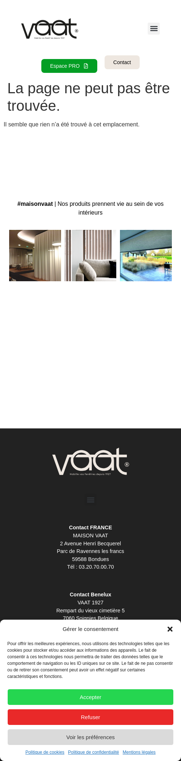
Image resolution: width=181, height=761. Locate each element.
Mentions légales (139, 752)
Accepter (90, 697)
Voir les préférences (90, 737)
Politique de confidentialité (93, 752)
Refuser (90, 717)
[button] (170, 629)
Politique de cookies (44, 752)
